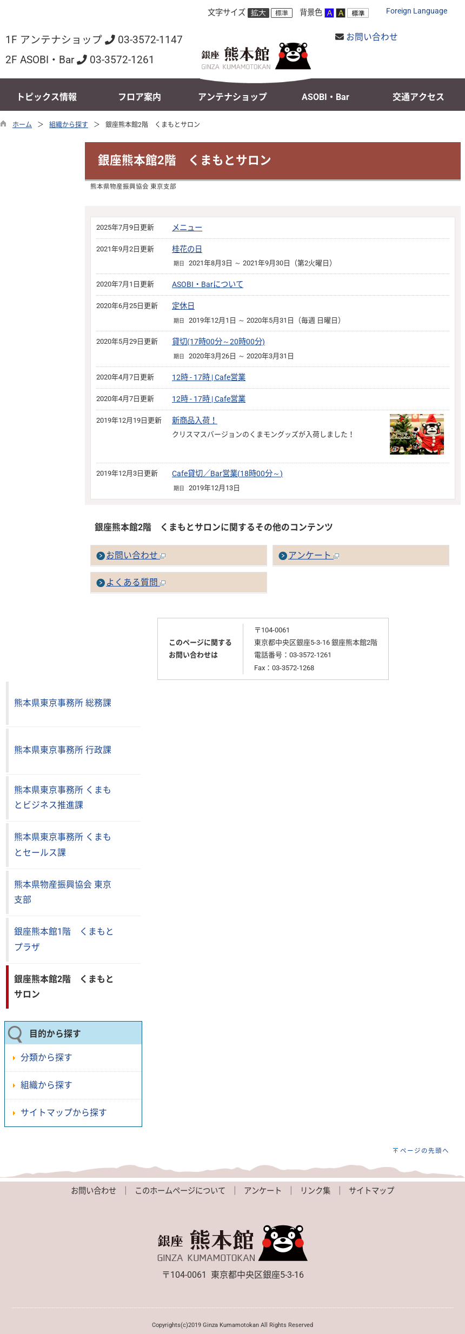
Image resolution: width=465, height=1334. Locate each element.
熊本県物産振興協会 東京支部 (62, 892)
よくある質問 (135, 582)
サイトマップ (371, 1191)
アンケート (313, 555)
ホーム (22, 125)
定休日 (183, 306)
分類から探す (46, 1057)
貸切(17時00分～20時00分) (218, 341)
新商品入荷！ (194, 420)
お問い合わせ (372, 37)
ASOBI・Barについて (207, 284)
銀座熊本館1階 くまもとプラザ (64, 939)
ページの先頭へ (424, 1151)
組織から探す (68, 125)
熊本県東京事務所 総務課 (62, 703)
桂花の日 (187, 249)
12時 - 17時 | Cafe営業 (208, 377)
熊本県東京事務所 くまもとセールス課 (62, 845)
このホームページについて (180, 1191)
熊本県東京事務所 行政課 (62, 750)
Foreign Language (416, 11)
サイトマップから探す (64, 1113)
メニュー (187, 227)
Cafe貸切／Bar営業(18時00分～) (227, 473)
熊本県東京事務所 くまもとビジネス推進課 (62, 798)
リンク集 (315, 1191)
